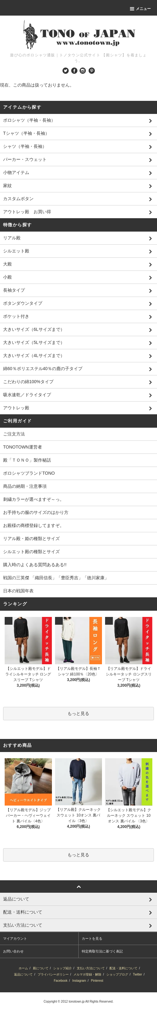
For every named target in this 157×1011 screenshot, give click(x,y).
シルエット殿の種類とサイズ (31, 551)
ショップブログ (117, 974)
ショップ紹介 (62, 968)
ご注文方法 (14, 433)
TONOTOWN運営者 (22, 446)
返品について (23, 974)
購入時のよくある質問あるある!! (35, 564)
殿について (40, 968)
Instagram (79, 980)
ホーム (23, 968)
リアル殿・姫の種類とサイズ (31, 538)
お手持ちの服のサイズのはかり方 (35, 512)
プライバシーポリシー (53, 974)
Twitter (137, 974)
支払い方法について (91, 968)
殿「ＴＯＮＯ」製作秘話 (27, 460)
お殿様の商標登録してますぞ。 (33, 525)
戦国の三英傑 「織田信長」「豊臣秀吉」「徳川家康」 (56, 577)
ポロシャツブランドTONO (29, 473)
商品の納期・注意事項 (25, 486)
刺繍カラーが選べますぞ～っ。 (33, 499)
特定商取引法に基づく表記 (102, 951)
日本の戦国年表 (18, 590)
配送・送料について (123, 968)
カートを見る (92, 938)
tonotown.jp (77, 1001)
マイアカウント (15, 938)
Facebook (60, 980)
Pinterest (97, 980)
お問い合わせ (13, 951)
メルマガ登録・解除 (87, 974)
